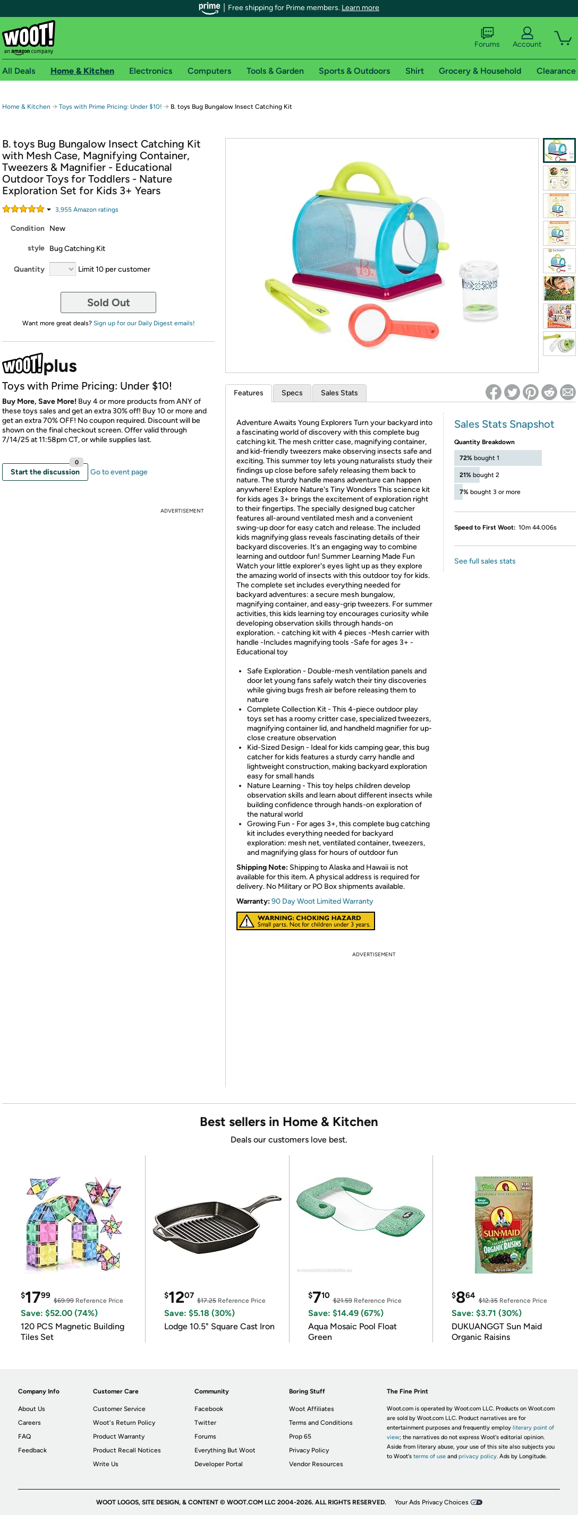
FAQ (24, 1436)
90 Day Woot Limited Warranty (322, 901)
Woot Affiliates (311, 1409)
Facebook (208, 1409)
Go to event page (119, 472)
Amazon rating (86, 209)
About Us (31, 1409)
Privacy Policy (309, 1450)
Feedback (32, 1450)
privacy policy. (478, 1456)
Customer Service (119, 1409)
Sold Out (108, 302)
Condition (28, 228)
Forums (487, 38)
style (36, 248)
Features (249, 392)
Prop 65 (300, 1436)
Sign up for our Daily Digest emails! (144, 323)
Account (527, 38)
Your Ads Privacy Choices (432, 1502)
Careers (29, 1422)
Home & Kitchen (26, 106)
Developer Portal (218, 1464)
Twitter (205, 1422)
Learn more (360, 7)
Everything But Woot (225, 1450)
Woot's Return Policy (124, 1422)
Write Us (105, 1464)
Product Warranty (118, 1436)
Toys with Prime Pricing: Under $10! (110, 106)
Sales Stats (339, 392)
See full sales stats (485, 561)
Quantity (29, 269)
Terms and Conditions (321, 1422)
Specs (292, 392)
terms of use (429, 1456)
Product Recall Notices (127, 1450)
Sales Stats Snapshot (504, 424)
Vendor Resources (316, 1464)
